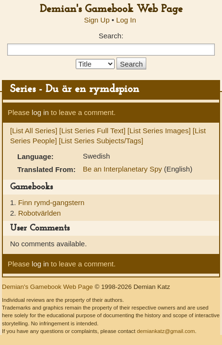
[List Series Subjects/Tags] (101, 141)
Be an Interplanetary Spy (123, 169)
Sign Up (96, 20)
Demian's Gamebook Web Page (111, 9)
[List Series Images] (159, 130)
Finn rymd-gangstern (51, 202)
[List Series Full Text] (92, 130)
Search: (111, 36)
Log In (126, 20)
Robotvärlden (39, 213)
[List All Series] (33, 130)
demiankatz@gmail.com (166, 331)
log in (40, 112)
